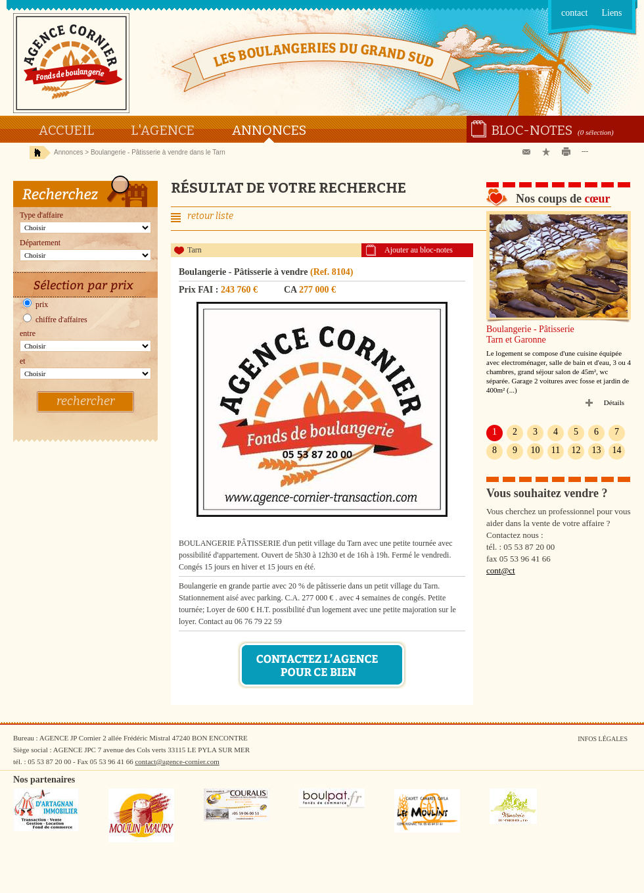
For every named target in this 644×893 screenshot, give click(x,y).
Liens (611, 13)
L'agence (163, 130)
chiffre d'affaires (55, 319)
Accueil (66, 130)
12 (576, 450)
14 (617, 450)
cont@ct (500, 570)
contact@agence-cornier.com (177, 761)
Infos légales (603, 738)
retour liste (210, 216)
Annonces (268, 130)
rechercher (85, 401)
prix (35, 304)
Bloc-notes (532, 130)
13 (596, 450)
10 (535, 450)
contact (574, 13)
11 (555, 450)
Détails (614, 402)
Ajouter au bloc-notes (418, 249)
